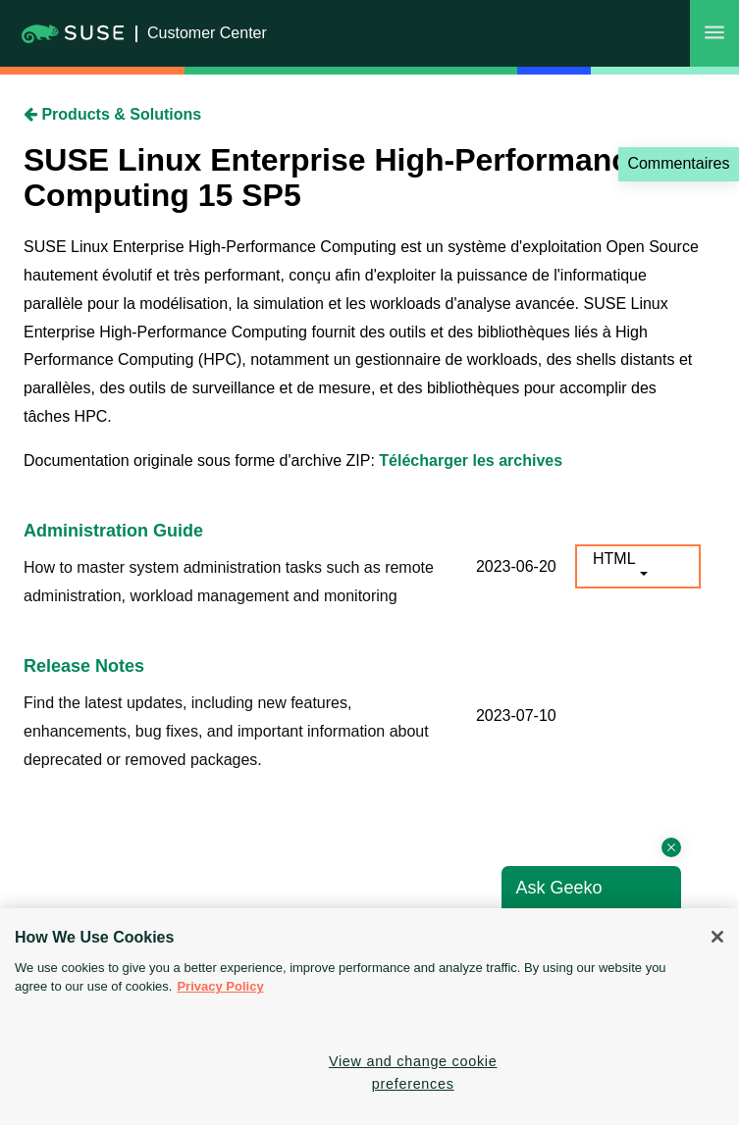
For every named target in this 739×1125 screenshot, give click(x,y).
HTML (614, 558)
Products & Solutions (112, 114)
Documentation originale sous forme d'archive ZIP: (201, 460)
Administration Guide (113, 530)
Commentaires (678, 163)
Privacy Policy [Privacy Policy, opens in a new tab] (220, 986)
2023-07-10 (516, 715)
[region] (369, 1016)
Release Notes (84, 666)
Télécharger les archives (470, 460)
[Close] (717, 936)
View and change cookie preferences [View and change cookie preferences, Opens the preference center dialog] (413, 1072)
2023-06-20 (516, 566)
